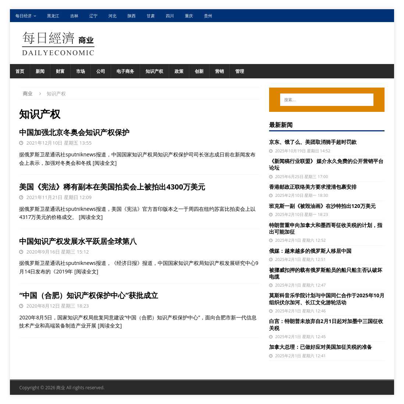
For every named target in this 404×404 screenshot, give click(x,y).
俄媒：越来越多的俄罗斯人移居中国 (310, 250)
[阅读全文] (105, 162)
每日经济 (23, 15)
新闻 (40, 71)
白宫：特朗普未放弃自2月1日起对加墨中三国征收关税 (326, 324)
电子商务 (125, 71)
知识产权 (154, 71)
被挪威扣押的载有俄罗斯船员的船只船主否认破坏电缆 (325, 273)
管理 (239, 71)
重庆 (189, 15)
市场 (80, 71)
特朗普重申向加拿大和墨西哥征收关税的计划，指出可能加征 (325, 228)
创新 (199, 71)
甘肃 (151, 15)
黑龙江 (53, 15)
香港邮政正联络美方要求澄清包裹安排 (313, 186)
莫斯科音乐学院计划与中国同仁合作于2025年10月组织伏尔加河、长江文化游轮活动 (327, 298)
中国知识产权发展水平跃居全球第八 (78, 241)
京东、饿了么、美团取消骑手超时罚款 (313, 141)
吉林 (74, 15)
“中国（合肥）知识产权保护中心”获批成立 (88, 295)
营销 (219, 71)
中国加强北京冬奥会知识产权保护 (74, 132)
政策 (179, 71)
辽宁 (93, 15)
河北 (112, 15)
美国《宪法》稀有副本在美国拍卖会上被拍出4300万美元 (112, 187)
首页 (19, 71)
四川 (170, 15)
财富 (60, 71)
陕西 (132, 15)
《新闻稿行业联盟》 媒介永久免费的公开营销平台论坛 (326, 164)
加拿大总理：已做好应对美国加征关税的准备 (320, 346)
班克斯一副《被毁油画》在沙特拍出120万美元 (322, 205)
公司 (100, 71)
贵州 (208, 15)
